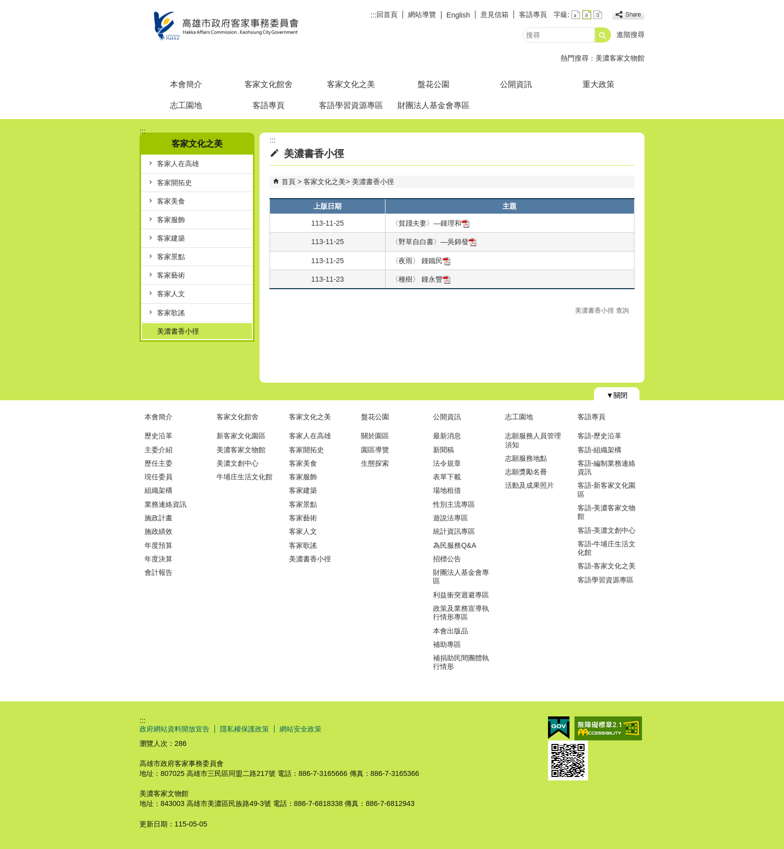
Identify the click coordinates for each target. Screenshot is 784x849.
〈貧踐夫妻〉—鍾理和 (431, 223)
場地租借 (447, 490)
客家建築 (171, 238)
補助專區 (447, 644)
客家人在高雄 (178, 164)
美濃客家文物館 (620, 58)
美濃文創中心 (237, 463)
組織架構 (158, 490)
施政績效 (158, 531)
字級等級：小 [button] (576, 15)
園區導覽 (375, 450)
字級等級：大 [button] (598, 15)
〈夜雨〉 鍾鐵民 (421, 261)
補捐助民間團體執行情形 (461, 662)
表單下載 (447, 477)
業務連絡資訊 (165, 504)
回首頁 (387, 15)
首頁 (289, 182)
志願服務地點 (526, 458)
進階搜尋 (630, 35)
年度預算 (158, 545)
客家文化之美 (351, 84)
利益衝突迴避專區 (461, 595)
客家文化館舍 (268, 84)
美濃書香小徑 (178, 331)
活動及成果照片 (529, 485)
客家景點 (171, 257)
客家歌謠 (171, 313)
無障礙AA (608, 728)
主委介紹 (158, 450)
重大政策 (598, 84)
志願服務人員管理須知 (533, 440)
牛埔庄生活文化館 (244, 477)
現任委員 (158, 477)
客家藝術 (171, 275)
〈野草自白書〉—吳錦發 (434, 242)
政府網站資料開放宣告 (175, 729)
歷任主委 (158, 463)
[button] (603, 35)
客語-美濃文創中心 (607, 530)
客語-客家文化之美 (607, 566)
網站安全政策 (301, 729)
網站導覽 (422, 15)
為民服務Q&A (454, 545)
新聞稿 (443, 450)
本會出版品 (450, 631)
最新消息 (447, 436)
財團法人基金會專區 (434, 105)
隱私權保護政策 (244, 729)
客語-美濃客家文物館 (607, 512)
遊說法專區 (450, 518)
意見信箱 (494, 15)
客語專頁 (533, 15)
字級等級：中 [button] (587, 15)
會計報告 (158, 572)
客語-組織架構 (600, 450)
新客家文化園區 (241, 436)
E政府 (559, 727)
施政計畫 (158, 518)
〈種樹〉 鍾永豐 (421, 279)
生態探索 (375, 463)
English (458, 15)
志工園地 (186, 105)
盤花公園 (434, 84)
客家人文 (171, 294)
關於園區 (375, 436)
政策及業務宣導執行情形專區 (461, 612)
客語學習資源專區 (351, 105)
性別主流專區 (454, 504)
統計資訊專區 (454, 531)
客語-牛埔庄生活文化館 (607, 548)
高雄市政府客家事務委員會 (224, 27)
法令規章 (447, 463)
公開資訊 (516, 84)
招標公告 (447, 559)
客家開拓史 (174, 183)
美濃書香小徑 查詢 (602, 310)
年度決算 (158, 559)
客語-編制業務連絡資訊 (607, 467)
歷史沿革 (158, 436)
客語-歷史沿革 (600, 436)
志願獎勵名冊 (526, 472)
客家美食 (171, 201)
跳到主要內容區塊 (5, 5)
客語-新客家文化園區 (607, 489)
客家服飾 (171, 220)
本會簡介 (186, 84)
